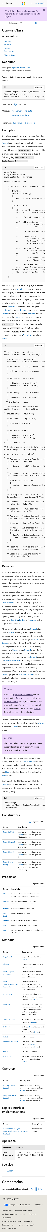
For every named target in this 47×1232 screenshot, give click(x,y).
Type (31, 1027)
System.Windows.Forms (21, 67)
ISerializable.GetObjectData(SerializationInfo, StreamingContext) (15, 1131)
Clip (4, 894)
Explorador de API (15, 23)
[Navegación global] (2, 3)
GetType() (6, 1027)
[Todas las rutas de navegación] (4, 23)
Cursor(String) (8, 852)
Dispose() (6, 964)
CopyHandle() (8, 957)
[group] (23, 94)
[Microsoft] (23, 3)
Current (27, 650)
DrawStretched (28, 761)
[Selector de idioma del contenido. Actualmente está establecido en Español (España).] (11, 1199)
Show (4, 775)
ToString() (7, 1056)
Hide (7, 772)
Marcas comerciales (25, 1225)
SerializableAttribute (20, 115)
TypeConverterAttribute (22, 110)
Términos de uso (8, 1225)
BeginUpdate (7, 310)
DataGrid (14, 620)
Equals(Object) (8, 994)
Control (33, 629)
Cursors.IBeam (8, 602)
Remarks (7, 48)
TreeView (20, 289)
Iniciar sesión (40, 3)
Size (4, 925)
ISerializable (30, 122)
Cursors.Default (26, 674)
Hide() (5, 1037)
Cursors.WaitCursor (12, 660)
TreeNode (19, 317)
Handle (6, 908)
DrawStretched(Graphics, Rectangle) (10, 984)
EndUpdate (22, 310)
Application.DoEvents (23, 694)
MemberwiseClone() (10, 1041)
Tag (4, 930)
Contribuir (32, 1214)
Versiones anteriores (9, 1214)
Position (6, 920)
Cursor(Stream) (9, 842)
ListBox (22, 620)
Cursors (10, 1170)
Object (16, 104)
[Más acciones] (43, 23)
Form (4, 338)
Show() (5, 1051)
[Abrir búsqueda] (31, 3)
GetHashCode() (9, 1019)
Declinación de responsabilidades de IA (17, 1210)
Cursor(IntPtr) (8, 832)
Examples (7, 44)
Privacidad (6, 1217)
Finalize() (6, 1004)
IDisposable (18, 122)
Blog (22, 1214)
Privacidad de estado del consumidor (16, 1221)
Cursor (5, 143)
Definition (7, 41)
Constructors (9, 51)
